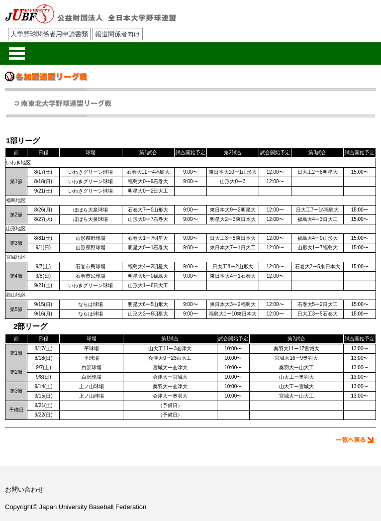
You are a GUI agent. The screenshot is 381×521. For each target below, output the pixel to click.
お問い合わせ (24, 489)
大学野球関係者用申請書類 (49, 34)
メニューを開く (17, 53)
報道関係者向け (117, 34)
